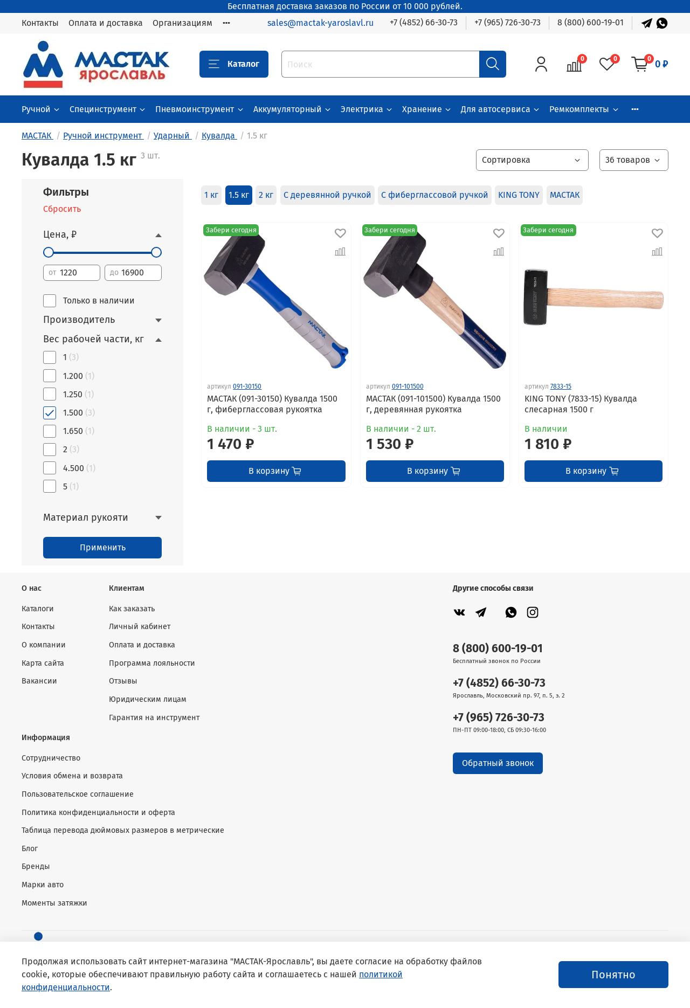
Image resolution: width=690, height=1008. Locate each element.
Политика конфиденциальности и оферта (98, 812)
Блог (30, 848)
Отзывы (123, 681)
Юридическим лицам (148, 699)
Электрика (367, 109)
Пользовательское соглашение (78, 794)
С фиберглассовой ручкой (434, 195)
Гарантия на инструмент (154, 717)
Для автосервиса (501, 109)
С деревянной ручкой (327, 195)
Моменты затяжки (54, 903)
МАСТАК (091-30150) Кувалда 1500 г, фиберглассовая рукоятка (272, 404)
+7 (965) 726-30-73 (507, 22)
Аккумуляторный (292, 109)
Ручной (41, 109)
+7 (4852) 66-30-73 (424, 22)
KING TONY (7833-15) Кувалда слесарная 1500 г (581, 404)
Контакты (40, 23)
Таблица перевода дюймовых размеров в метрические (123, 830)
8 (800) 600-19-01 (590, 22)
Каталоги (38, 608)
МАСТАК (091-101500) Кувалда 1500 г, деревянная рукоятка (433, 404)
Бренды (36, 866)
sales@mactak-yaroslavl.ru (320, 23)
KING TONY (519, 195)
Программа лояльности (152, 663)
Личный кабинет (139, 626)
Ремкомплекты (584, 109)
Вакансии (39, 681)
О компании (44, 645)
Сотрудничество (51, 758)
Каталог (234, 64)
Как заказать (132, 608)
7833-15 (560, 386)
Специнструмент (108, 109)
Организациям (182, 23)
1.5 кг (239, 195)
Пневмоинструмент (199, 109)
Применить (103, 547)
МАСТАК (564, 195)
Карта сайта (43, 663)
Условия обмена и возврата (72, 776)
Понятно (613, 974)
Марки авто (43, 884)
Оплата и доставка (105, 23)
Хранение (427, 109)
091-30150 (247, 386)
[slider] (48, 252)
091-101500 (408, 386)
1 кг (211, 195)
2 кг (266, 195)
